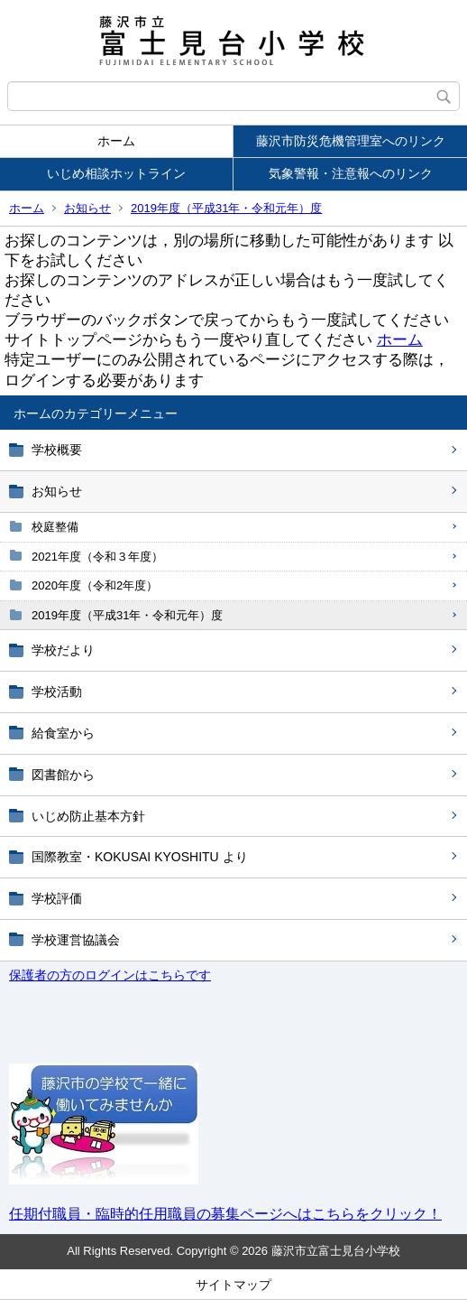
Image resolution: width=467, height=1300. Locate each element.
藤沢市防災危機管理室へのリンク (350, 141)
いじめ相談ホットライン (116, 173)
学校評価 (57, 898)
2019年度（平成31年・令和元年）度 (226, 208)
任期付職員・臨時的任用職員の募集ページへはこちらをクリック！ (225, 1213)
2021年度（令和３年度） (97, 556)
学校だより (63, 650)
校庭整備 (55, 527)
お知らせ (87, 208)
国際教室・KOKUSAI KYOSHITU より (140, 857)
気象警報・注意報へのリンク (351, 173)
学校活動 (57, 691)
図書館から (63, 774)
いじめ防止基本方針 (88, 816)
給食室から (63, 733)
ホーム (116, 141)
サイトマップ (233, 1284)
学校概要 (57, 449)
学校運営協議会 (76, 940)
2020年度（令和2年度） (95, 585)
